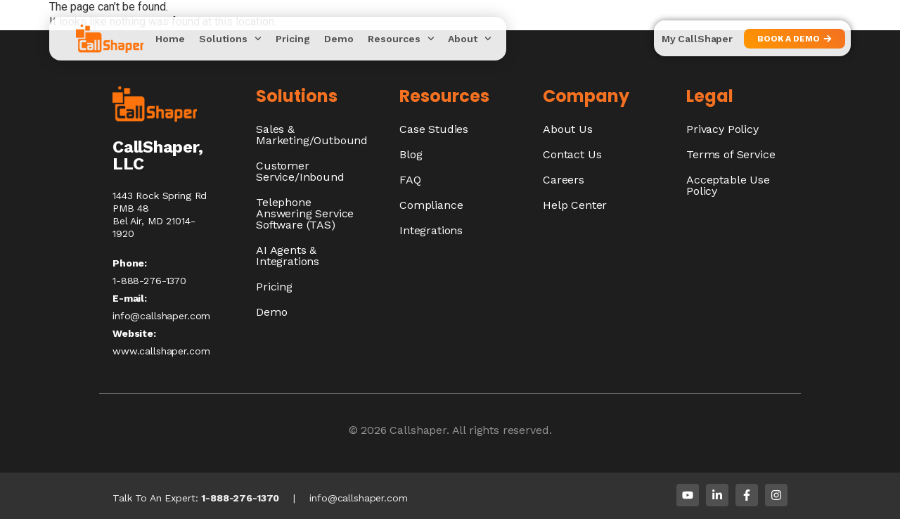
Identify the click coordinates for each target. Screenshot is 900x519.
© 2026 (369, 430)
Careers (563, 179)
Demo (339, 38)
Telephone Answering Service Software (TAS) (305, 213)
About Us (568, 129)
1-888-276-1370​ (149, 280)
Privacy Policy (722, 129)
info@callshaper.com (161, 315)
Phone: (129, 263)
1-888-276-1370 (240, 498)
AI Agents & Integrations (287, 255)
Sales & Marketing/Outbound (312, 134)
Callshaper (418, 430)
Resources (401, 39)
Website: (134, 333)
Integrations (431, 230)
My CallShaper (697, 38)
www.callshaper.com (161, 351)
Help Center (575, 205)
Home (170, 38)
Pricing (293, 38)
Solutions (230, 39)
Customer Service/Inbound (300, 171)
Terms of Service (730, 154)
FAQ (410, 179)
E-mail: (129, 298)
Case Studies (433, 129)
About (469, 39)
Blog (410, 154)
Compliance (431, 205)
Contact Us (572, 154)
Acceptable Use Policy (728, 185)
